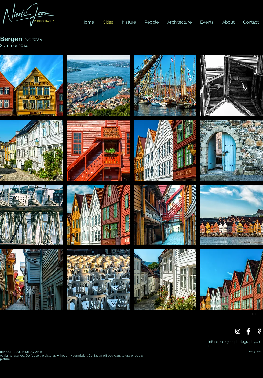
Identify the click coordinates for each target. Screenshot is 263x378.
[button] (31, 85)
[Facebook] (248, 331)
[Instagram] (237, 331)
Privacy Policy (255, 351)
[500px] (259, 331)
